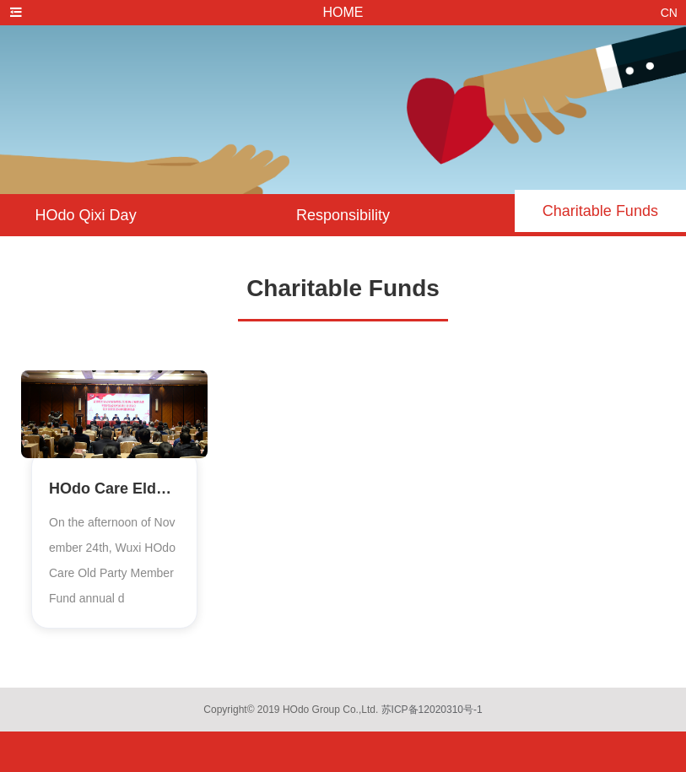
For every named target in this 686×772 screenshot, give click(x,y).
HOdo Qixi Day (86, 215)
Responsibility (343, 215)
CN (669, 12)
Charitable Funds (600, 210)
